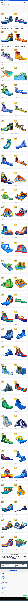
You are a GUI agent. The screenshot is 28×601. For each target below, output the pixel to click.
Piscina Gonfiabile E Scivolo (19, 221)
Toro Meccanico (7, 564)
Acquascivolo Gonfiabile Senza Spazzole (6, 239)
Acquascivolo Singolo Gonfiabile (6, 551)
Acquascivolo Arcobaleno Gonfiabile (19, 361)
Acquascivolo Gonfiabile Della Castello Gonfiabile (6, 221)
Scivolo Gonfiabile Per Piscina (20, 274)
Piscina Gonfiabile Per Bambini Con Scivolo (7, 99)
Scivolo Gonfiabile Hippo (19, 516)
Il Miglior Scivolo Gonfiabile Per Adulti (6, 117)
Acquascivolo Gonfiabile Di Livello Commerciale (7, 64)
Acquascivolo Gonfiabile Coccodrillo (7, 274)
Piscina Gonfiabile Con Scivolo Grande (20, 343)
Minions (2, 133)
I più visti (2, 562)
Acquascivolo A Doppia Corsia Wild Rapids (7, 430)
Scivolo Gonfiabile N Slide (19, 551)
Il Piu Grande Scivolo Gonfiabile (20, 99)
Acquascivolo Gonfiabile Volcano (20, 46)
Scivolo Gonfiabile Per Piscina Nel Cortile (7, 361)
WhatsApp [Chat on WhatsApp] (25, 595)
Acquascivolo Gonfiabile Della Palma (20, 135)
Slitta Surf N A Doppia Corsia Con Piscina (6, 257)
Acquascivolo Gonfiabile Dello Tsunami (20, 29)
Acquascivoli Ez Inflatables (5, 378)
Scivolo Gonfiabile (18, 378)
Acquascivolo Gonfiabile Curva (20, 499)
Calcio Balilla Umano (21, 564)
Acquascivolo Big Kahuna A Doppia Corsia (7, 516)
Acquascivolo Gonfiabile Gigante (6, 28)
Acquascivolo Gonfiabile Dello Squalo (6, 47)
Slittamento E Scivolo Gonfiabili (6, 499)
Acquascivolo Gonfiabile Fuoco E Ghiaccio (20, 64)
